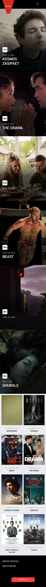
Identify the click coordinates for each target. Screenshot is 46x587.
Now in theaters (10, 561)
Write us (23, 580)
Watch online (9, 566)
